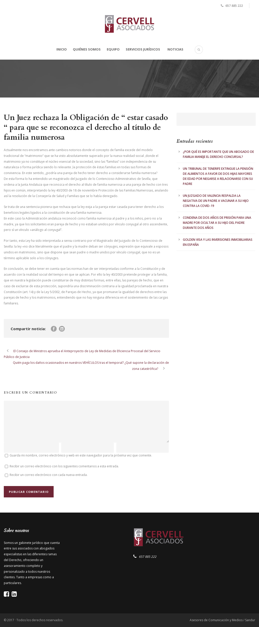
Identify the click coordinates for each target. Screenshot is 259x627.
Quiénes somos (87, 49)
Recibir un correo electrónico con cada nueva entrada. (49, 475)
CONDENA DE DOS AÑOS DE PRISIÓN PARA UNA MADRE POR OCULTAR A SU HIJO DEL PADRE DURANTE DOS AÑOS (217, 222)
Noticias (175, 49)
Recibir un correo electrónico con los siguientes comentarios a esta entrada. (64, 466)
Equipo (113, 49)
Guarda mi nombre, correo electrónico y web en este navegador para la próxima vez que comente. (81, 455)
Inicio (61, 49)
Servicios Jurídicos (143, 49)
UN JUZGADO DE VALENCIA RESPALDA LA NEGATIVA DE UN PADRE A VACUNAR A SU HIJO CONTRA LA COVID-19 (216, 201)
